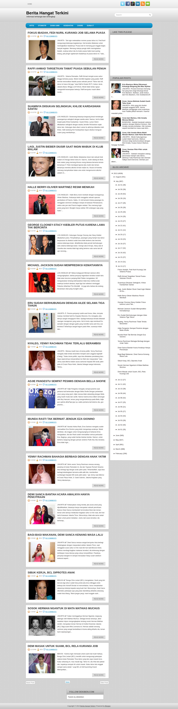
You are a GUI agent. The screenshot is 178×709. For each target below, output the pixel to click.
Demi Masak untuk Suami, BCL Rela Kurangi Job (63, 646)
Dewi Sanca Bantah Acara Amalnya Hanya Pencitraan (59, 495)
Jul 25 (120, 212)
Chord (80, 26)
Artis (31, 26)
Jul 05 (120, 411)
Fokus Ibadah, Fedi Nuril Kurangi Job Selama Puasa (66, 32)
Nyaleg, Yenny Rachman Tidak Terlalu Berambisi (64, 343)
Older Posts (104, 682)
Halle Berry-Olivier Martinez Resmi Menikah (61, 187)
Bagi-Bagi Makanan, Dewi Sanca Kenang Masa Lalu (65, 534)
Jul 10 (120, 389)
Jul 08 (120, 398)
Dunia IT (90, 26)
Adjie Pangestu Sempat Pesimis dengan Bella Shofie (67, 381)
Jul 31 (120, 185)
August (118, 177)
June (117, 435)
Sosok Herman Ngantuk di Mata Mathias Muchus (64, 608)
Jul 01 (120, 429)
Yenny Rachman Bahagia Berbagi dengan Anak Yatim (67, 456)
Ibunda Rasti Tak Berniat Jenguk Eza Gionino (61, 419)
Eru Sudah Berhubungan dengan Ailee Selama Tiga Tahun (66, 304)
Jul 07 (120, 402)
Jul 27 (120, 203)
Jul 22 (120, 226)
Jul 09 (120, 393)
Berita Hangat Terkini (47, 13)
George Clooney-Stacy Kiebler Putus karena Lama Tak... (132, 303)
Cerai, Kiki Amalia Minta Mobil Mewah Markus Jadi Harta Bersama (136, 134)
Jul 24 (120, 216)
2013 (115, 173)
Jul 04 (120, 416)
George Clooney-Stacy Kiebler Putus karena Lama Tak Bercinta (66, 226)
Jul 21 (120, 230)
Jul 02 (120, 425)
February (119, 453)
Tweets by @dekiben (76, 697)
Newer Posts (30, 682)
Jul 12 (120, 380)
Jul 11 (120, 384)
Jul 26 (120, 207)
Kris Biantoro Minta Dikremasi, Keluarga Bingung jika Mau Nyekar (136, 85)
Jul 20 (120, 234)
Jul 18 (120, 244)
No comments (51, 36)
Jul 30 (120, 189)
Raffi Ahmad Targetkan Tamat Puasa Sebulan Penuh (67, 68)
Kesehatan (68, 26)
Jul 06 (120, 407)
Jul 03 (120, 420)
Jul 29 (120, 194)
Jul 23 (120, 221)
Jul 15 (120, 257)
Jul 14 (120, 262)
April (117, 445)
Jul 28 (120, 198)
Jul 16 (120, 253)
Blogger (107, 706)
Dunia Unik (55, 26)
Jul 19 (120, 239)
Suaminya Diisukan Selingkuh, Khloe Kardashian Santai (64, 107)
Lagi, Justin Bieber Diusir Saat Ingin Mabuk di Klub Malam (65, 148)
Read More (99, 59)
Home (30, 4)
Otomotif (42, 26)
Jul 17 (120, 248)
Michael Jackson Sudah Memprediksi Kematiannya (65, 265)
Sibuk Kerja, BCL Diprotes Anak (51, 572)
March (118, 449)
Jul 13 (120, 266)
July (117, 181)
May (117, 440)
